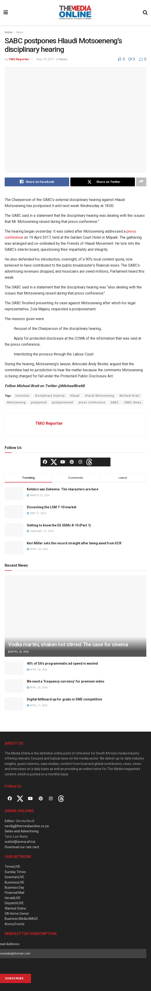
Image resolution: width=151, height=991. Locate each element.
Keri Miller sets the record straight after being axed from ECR (74, 543)
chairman (22, 395)
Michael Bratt (130, 395)
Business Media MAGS (21, 919)
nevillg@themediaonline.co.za (27, 826)
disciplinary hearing (50, 395)
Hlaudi (75, 395)
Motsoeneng (16, 402)
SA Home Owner (17, 913)
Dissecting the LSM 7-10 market (51, 507)
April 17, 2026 (37, 705)
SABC (115, 402)
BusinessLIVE (14, 882)
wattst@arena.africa (20, 842)
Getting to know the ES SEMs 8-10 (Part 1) (59, 525)
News (19, 32)
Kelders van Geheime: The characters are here (62, 489)
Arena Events (14, 924)
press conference (92, 402)
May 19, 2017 (45, 59)
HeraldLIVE (13, 898)
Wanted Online (15, 908)
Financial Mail (14, 892)
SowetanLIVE (14, 877)
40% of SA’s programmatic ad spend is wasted (62, 663)
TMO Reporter (19, 59)
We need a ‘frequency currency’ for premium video (65, 681)
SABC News (132, 402)
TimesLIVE (12, 867)
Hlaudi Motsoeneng (99, 395)
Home (8, 32)
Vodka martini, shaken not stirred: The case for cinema (68, 644)
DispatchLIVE (14, 903)
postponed (39, 402)
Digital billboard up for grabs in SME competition (64, 699)
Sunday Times (15, 872)
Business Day (14, 887)
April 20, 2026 (18, 651)
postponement (62, 402)
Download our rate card (22, 847)
